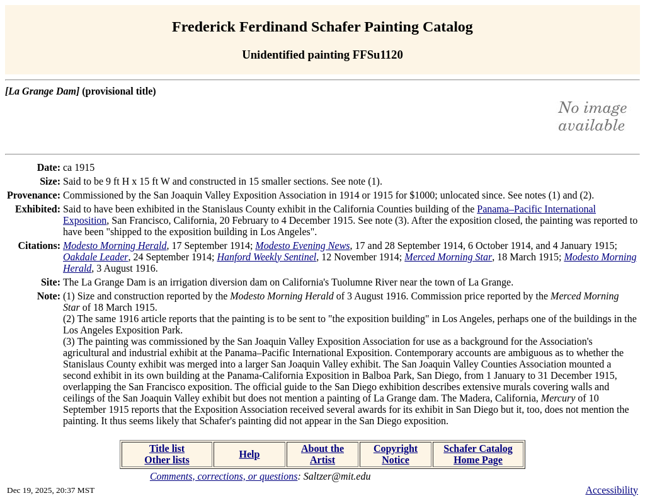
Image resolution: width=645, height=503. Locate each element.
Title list (167, 448)
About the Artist (322, 454)
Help (249, 454)
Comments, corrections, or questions (224, 476)
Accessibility (611, 490)
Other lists (166, 459)
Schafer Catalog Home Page (477, 454)
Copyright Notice (396, 454)
